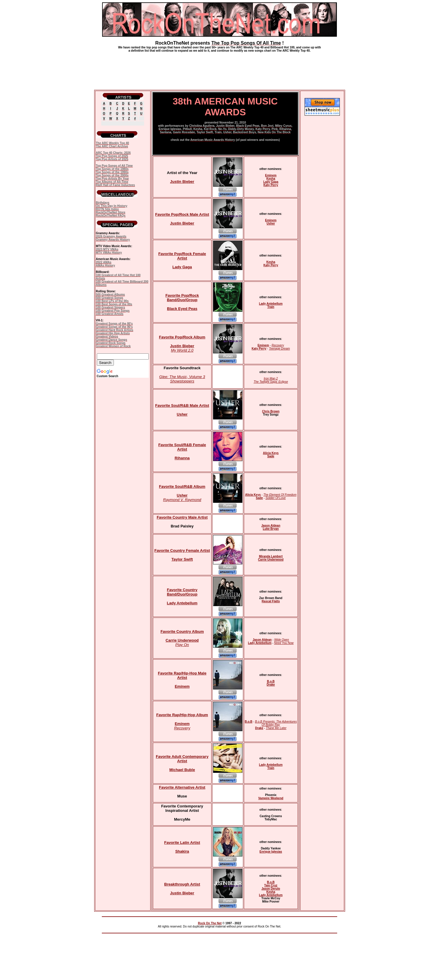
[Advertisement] (219, 68)
